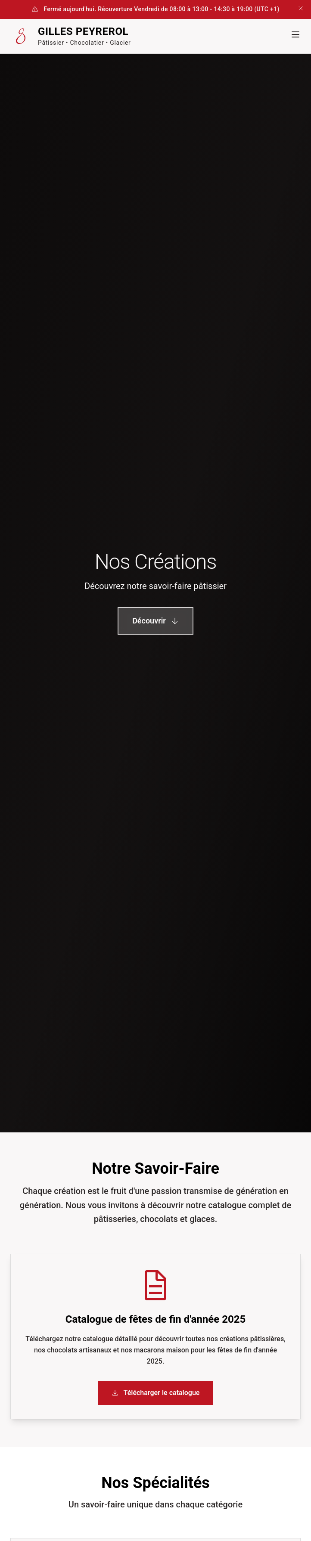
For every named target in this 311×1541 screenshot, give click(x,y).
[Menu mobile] (295, 34)
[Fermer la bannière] (300, 9)
